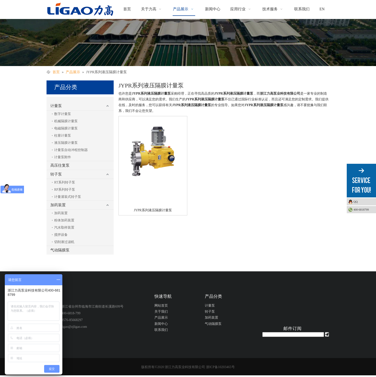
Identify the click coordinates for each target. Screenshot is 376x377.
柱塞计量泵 (62, 135)
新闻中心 (161, 324)
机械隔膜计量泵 (66, 121)
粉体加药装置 (64, 220)
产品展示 (161, 317)
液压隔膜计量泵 (66, 143)
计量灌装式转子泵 (67, 197)
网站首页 (161, 305)
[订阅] (327, 334)
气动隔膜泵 (60, 250)
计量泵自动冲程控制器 (71, 150)
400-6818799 (361, 209)
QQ (363, 201)
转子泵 (56, 174)
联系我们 (161, 330)
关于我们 (161, 311)
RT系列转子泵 (64, 182)
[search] (293, 334)
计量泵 (56, 106)
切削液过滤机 (64, 242)
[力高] (188, 42)
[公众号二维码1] (293, 308)
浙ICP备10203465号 (220, 367)
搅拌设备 (61, 235)
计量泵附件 (62, 157)
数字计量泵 (62, 114)
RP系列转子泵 (64, 189)
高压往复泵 (60, 165)
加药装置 (58, 205)
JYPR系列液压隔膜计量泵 (153, 210)
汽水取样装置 (64, 227)
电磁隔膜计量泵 (66, 128)
